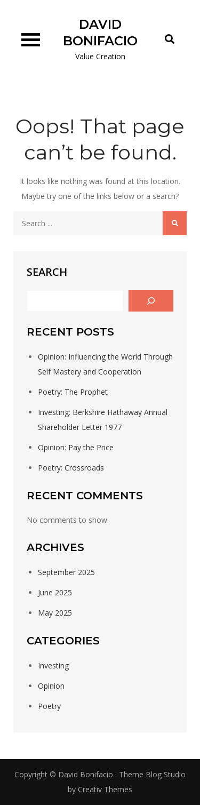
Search (47, 272)
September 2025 (66, 572)
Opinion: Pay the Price (76, 447)
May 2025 (55, 613)
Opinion (51, 686)
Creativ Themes (105, 789)
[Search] (151, 301)
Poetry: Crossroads (71, 468)
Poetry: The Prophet (73, 392)
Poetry (49, 706)
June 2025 (55, 592)
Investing (53, 665)
